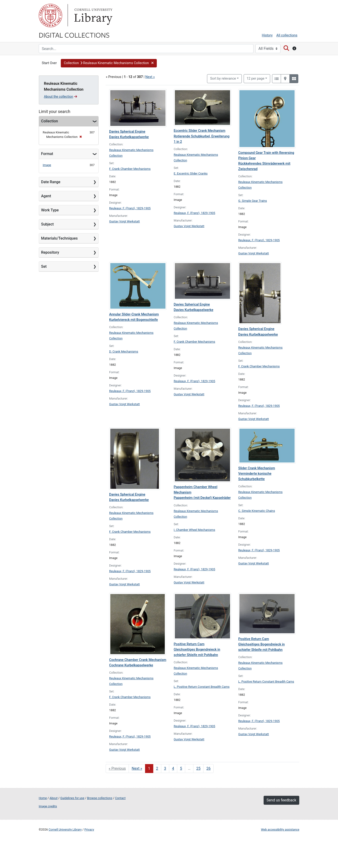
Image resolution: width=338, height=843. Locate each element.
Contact (120, 798)
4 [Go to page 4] (173, 768)
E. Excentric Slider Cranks (190, 173)
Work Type (50, 210)
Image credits (48, 806)
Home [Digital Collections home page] (43, 798)
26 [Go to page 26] (208, 768)
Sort (223, 79)
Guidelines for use (72, 798)
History (267, 35)
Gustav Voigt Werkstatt (124, 221)
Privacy (89, 829)
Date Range (50, 182)
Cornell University (50, 15)
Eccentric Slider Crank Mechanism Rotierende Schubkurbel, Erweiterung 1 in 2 (202, 136)
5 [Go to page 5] (181, 768)
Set (44, 266)
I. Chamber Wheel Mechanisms (194, 530)
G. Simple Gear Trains (252, 200)
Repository (50, 252)
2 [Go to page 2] (157, 768)
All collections (286, 35)
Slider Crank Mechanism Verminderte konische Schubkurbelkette (256, 473)
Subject (47, 224)
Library (92, 15)
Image (47, 165)
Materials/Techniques (59, 238)
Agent (46, 196)
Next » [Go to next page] (137, 768)
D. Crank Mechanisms (123, 351)
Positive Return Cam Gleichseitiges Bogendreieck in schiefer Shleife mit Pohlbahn (197, 649)
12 (256, 78)
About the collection (60, 96)
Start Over (49, 63)
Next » (150, 77)
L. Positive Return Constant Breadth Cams (202, 686)
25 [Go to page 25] (198, 768)
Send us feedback (281, 800)
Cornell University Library (65, 829)
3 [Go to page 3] (165, 768)
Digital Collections (74, 35)
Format (47, 154)
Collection (49, 121)
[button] (109, 63)
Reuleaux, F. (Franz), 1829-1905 (130, 208)
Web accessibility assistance (280, 829)
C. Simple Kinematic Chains (256, 511)
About (54, 798)
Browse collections (99, 798)
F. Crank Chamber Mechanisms (130, 169)
